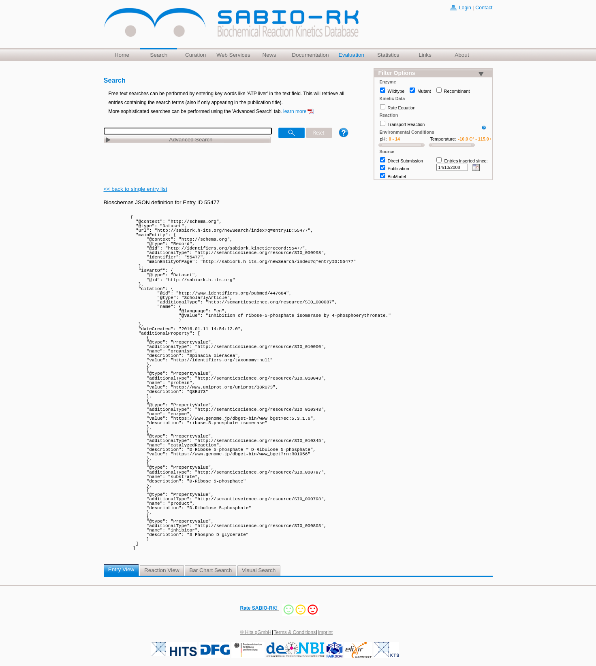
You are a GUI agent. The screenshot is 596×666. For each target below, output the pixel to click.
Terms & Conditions (294, 632)
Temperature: (443, 139)
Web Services (233, 55)
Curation (195, 55)
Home (122, 55)
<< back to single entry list (135, 189)
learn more (294, 111)
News (269, 55)
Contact (483, 8)
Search (158, 55)
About (462, 55)
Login (465, 8)
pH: (383, 139)
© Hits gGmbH (256, 632)
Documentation (310, 55)
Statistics (388, 55)
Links (425, 55)
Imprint (325, 632)
